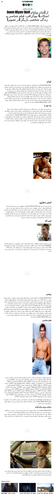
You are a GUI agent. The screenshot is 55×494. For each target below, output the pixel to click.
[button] (2, 1)
